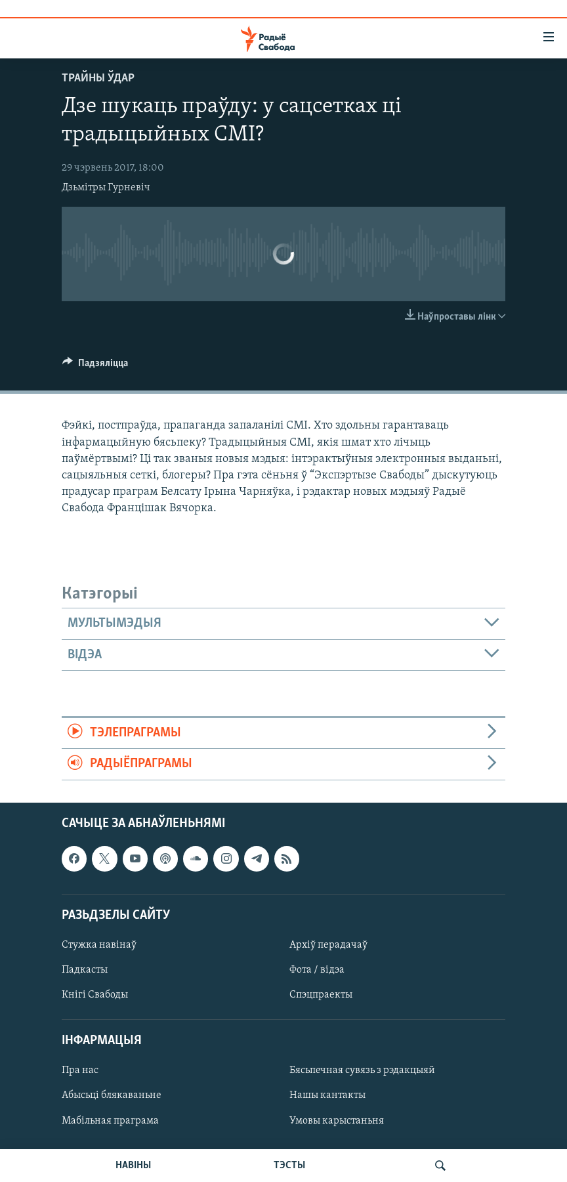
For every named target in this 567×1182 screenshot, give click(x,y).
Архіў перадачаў (328, 945)
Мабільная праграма (110, 1120)
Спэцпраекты (320, 995)
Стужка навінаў (99, 945)
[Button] (95, 366)
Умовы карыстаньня (336, 1120)
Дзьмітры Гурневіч (106, 187)
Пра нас (80, 1070)
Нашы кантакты (327, 1095)
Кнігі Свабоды (95, 995)
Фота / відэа (317, 970)
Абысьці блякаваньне (111, 1095)
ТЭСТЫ (289, 1165)
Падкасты (85, 970)
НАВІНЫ (133, 1165)
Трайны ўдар (98, 78)
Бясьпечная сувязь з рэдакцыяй (362, 1070)
